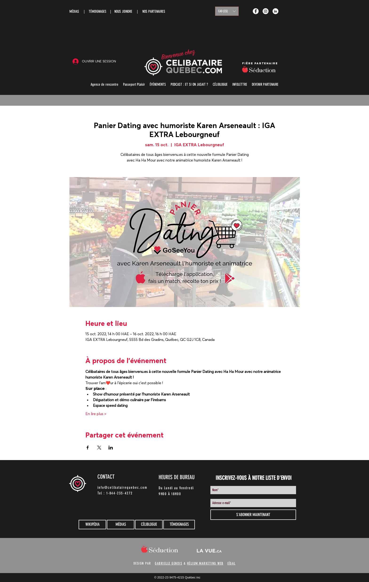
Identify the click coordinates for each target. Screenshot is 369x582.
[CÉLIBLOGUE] (149, 524)
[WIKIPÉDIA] (92, 524)
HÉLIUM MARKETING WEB (205, 563)
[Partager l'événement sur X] (99, 447)
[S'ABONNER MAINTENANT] (253, 514)
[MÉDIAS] (120, 524)
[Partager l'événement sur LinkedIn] (110, 447)
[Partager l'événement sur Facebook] (87, 447)
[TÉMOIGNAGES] (179, 524)
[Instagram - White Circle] (266, 11)
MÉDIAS (74, 11)
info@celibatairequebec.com (122, 487)
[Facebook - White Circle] (256, 11)
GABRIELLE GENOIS (168, 563)
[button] (227, 11)
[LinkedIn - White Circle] (275, 11)
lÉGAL (231, 563)
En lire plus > (95, 413)
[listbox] (227, 11)
